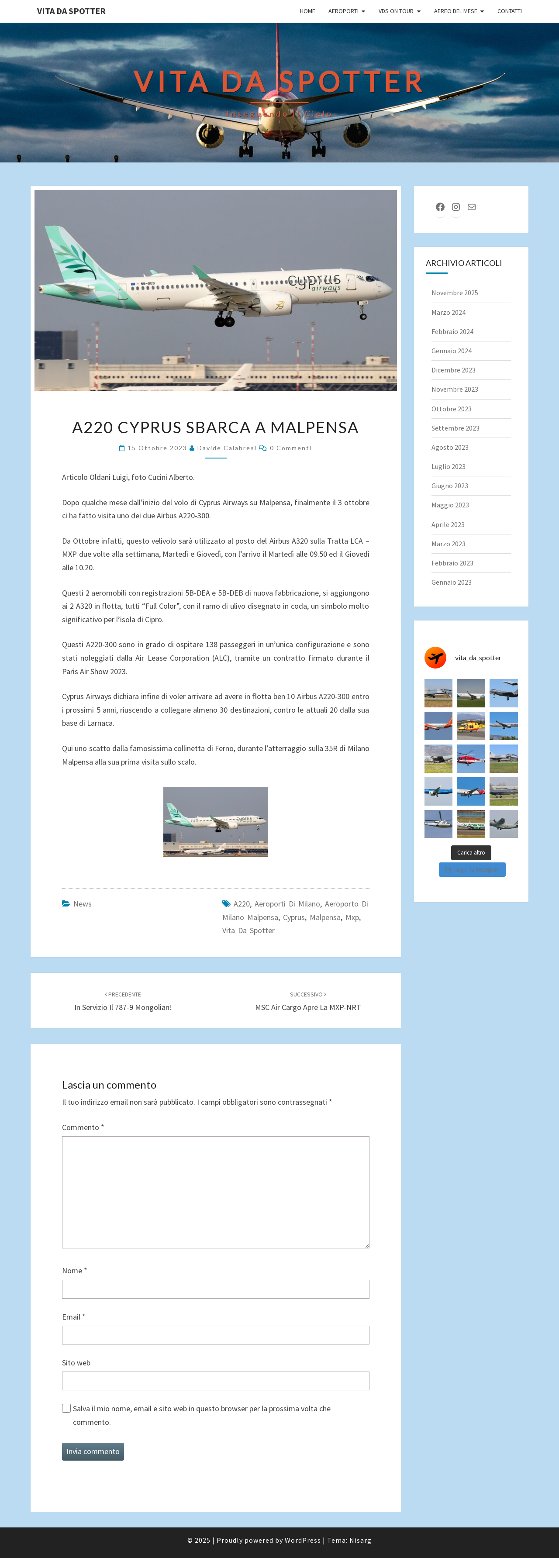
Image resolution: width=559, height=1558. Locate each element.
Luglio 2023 (448, 466)
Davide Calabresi (227, 448)
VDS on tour (396, 11)
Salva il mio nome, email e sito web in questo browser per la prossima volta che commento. (202, 1415)
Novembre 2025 (454, 292)
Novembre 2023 (454, 389)
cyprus (294, 917)
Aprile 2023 (448, 524)
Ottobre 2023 (451, 408)
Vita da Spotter (71, 10)
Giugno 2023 (449, 485)
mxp (352, 917)
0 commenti (291, 448)
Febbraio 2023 (452, 562)
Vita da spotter (248, 930)
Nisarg (360, 1540)
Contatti (509, 11)
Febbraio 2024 (452, 331)
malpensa (325, 917)
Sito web (76, 1363)
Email (74, 1317)
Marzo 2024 (448, 312)
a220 (242, 904)
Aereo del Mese (455, 11)
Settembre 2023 (455, 428)
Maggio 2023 (450, 504)
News (82, 904)
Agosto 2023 (450, 447)
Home (307, 11)
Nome (74, 1270)
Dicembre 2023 (453, 369)
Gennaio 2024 (451, 350)
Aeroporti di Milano (287, 904)
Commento (83, 1127)
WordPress (303, 1540)
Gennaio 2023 (451, 582)
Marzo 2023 (448, 543)
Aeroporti (343, 11)
